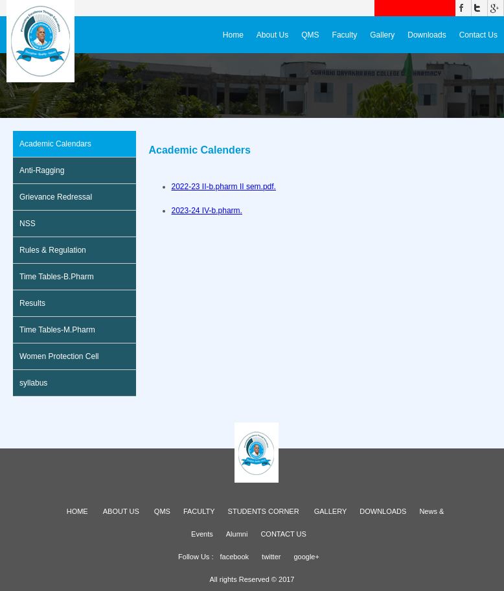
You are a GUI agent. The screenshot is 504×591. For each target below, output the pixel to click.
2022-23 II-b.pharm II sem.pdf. (224, 186)
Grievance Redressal (55, 197)
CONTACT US (283, 534)
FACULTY (199, 511)
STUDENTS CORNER (263, 511)
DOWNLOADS (383, 511)
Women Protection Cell (59, 356)
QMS (310, 35)
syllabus (33, 383)
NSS (27, 223)
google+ (306, 557)
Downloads (426, 35)
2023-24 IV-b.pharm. (207, 210)
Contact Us (478, 35)
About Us (272, 35)
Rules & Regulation (52, 250)
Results (32, 303)
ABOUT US (121, 511)
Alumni (237, 534)
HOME (77, 511)
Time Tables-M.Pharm (57, 329)
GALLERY (330, 511)
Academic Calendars (55, 143)
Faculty (345, 35)
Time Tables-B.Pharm (56, 276)
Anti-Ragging (41, 170)
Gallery (382, 35)
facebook (234, 557)
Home (233, 35)
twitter (271, 557)
